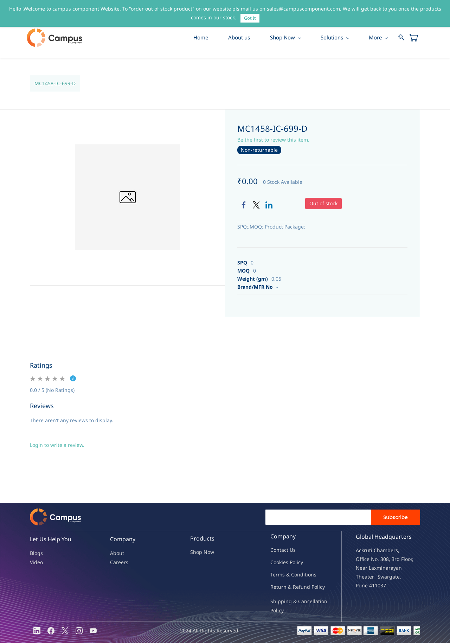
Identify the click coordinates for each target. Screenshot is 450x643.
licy (299, 562)
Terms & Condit (288, 575)
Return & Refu (287, 587)
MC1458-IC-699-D (55, 83)
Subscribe (395, 517)
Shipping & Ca (287, 601)
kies (283, 562)
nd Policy (314, 587)
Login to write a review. (57, 445)
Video (36, 562)
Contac (278, 550)
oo (276, 562)
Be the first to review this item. (273, 140)
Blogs (36, 553)
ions (311, 575)
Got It (250, 18)
